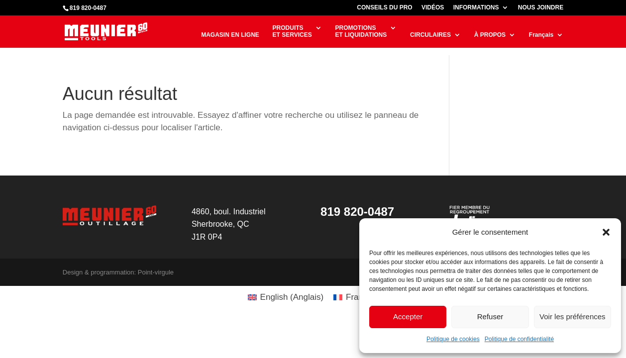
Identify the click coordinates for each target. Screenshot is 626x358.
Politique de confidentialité (519, 339)
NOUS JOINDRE (540, 7)
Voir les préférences (572, 316)
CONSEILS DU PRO (384, 7)
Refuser (490, 316)
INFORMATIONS (476, 7)
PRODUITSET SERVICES (292, 31)
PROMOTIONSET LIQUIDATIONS (361, 31)
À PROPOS (490, 34)
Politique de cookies (453, 339)
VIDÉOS (432, 7)
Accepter (407, 316)
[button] (606, 232)
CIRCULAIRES (430, 34)
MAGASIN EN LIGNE (230, 34)
